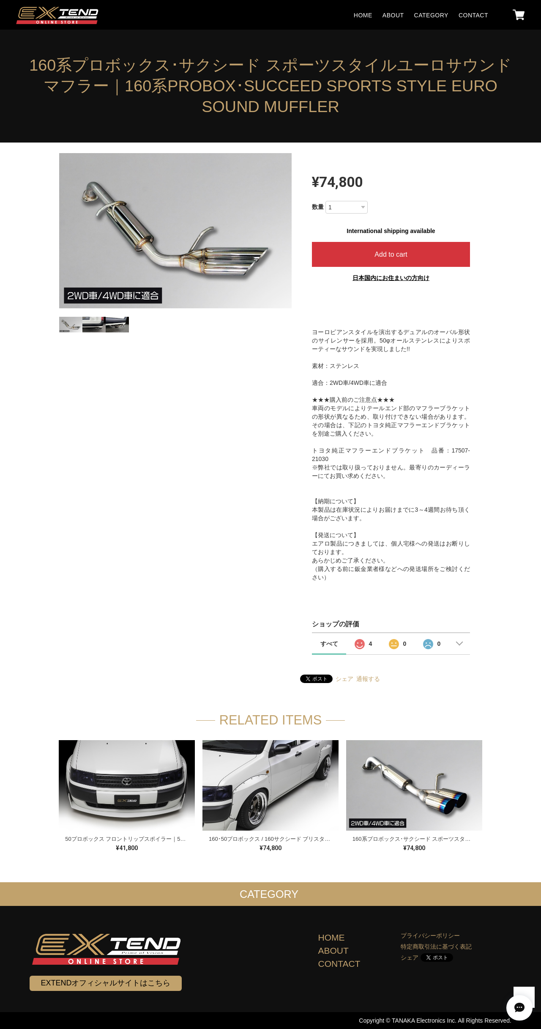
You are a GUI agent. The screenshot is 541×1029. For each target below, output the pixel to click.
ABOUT (393, 15)
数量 (318, 206)
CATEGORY (431, 15)
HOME (363, 15)
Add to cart (390, 254)
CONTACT (473, 15)
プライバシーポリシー (430, 935)
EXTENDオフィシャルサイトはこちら (105, 983)
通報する (368, 678)
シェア (344, 678)
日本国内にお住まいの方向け (390, 277)
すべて (329, 643)
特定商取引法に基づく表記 (436, 946)
